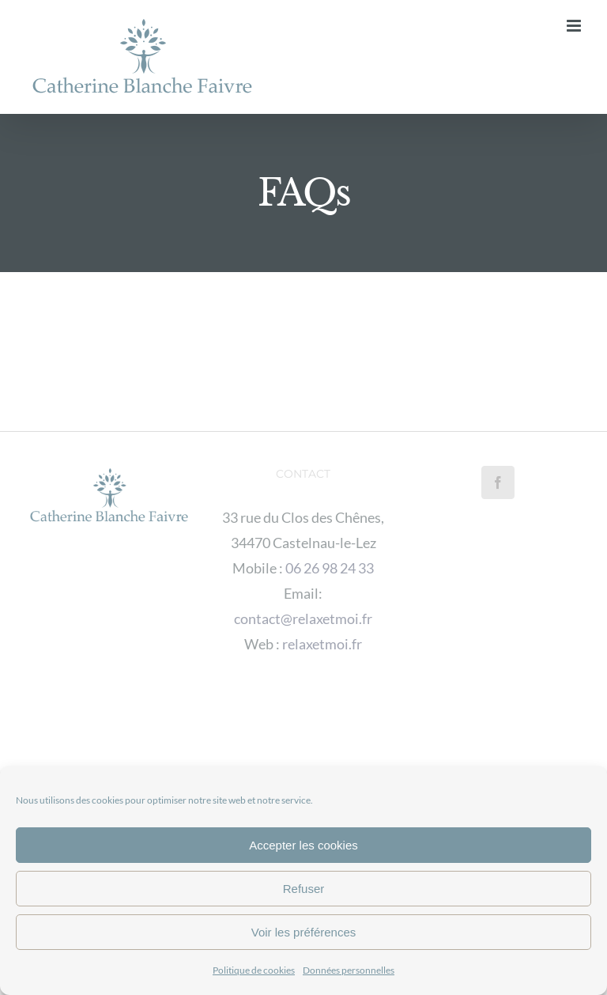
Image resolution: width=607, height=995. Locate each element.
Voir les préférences (303, 932)
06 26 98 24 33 (329, 568)
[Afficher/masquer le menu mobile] (575, 25)
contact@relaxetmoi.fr (303, 618)
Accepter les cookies (303, 845)
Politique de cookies (254, 970)
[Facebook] (498, 482)
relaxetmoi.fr (322, 644)
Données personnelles (348, 970)
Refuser (304, 888)
